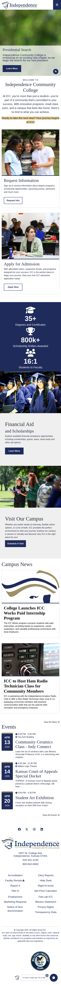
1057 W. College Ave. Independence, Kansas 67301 (30, 854)
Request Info (13, 200)
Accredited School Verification (20, 961)
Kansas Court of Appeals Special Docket (36, 773)
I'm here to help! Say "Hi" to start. (34, 978)
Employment (15, 896)
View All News (51, 722)
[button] (54, 978)
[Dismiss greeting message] (47, 975)
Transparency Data (46, 912)
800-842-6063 (31, 864)
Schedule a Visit (15, 543)
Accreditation (15, 875)
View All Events (50, 815)
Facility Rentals (13, 880)
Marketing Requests (15, 901)
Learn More (14, 451)
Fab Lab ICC (46, 896)
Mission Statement (45, 901)
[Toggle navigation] (57, 5)
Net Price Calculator (45, 890)
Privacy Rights (46, 907)
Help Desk (46, 880)
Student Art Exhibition (34, 797)
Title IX (15, 890)
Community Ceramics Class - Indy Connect (34, 744)
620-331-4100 (31, 860)
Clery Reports (45, 875)
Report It (15, 885)
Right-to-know (46, 885)
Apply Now (13, 287)
